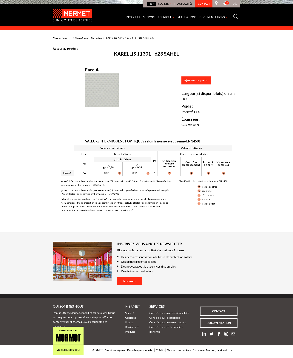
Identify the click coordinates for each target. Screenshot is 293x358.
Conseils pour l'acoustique (164, 317)
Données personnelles (140, 350)
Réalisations (187, 17)
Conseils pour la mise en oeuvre (167, 322)
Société (163, 3)
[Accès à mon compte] (235, 3)
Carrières (130, 317)
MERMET (97, 350)
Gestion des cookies (179, 350)
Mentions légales (115, 350)
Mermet (126, 306)
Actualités (184, 3)
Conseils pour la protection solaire (169, 313)
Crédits (160, 350)
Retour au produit (65, 48)
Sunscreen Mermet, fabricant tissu (213, 350)
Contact (204, 3)
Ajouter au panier (196, 80)
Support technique (157, 17)
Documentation (219, 322)
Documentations (212, 17)
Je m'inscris (130, 281)
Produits (133, 17)
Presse (129, 322)
